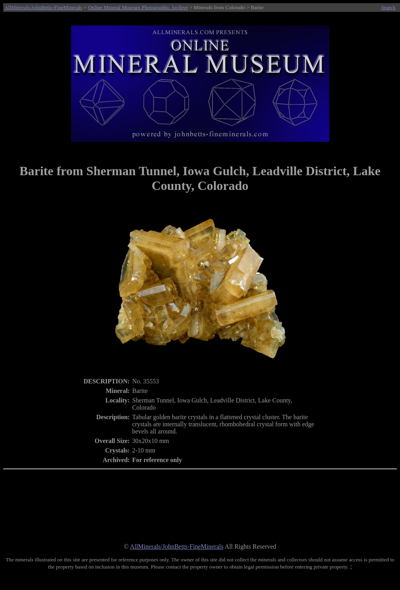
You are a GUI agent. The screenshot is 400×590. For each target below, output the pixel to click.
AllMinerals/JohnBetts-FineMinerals (43, 7)
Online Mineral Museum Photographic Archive (138, 7)
